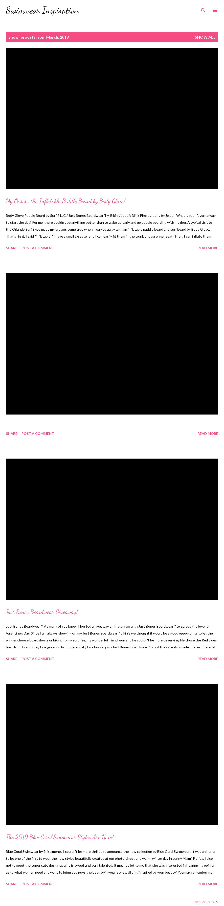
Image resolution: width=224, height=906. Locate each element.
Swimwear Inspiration (42, 10)
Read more (208, 248)
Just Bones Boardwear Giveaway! (42, 611)
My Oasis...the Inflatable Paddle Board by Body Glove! (65, 201)
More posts (206, 902)
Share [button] (11, 248)
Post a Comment (38, 248)
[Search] (203, 9)
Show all (205, 37)
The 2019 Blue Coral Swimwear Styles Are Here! (60, 837)
